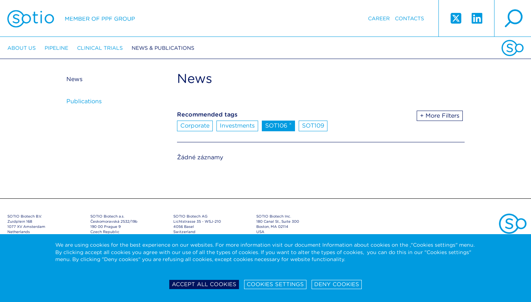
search (512, 18)
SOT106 (278, 125)
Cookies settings (275, 284)
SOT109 (313, 125)
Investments (237, 125)
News (74, 79)
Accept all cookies (204, 284)
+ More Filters (439, 115)
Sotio (71, 18)
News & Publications (163, 48)
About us (21, 48)
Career (379, 18)
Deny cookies (336, 284)
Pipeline (56, 48)
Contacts (409, 18)
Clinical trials (100, 48)
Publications (84, 101)
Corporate (194, 125)
